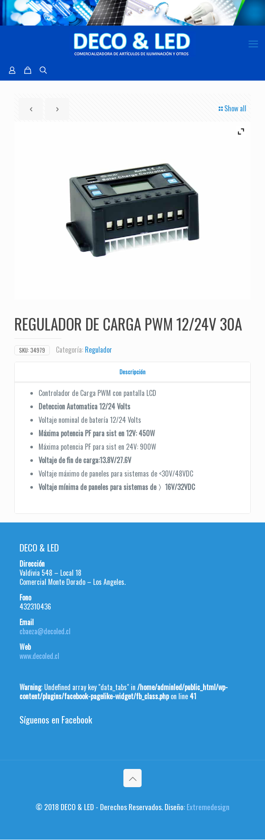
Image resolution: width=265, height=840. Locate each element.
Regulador (98, 349)
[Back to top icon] (132, 778)
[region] (132, 13)
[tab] (132, 372)
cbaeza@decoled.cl (45, 631)
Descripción (132, 371)
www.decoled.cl (39, 656)
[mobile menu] (253, 43)
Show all (231, 108)
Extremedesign (208, 806)
